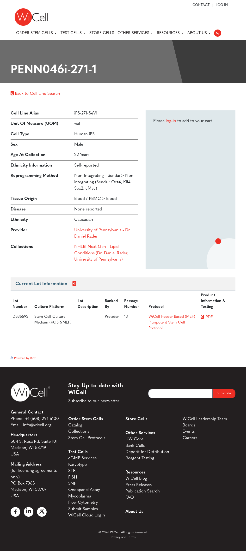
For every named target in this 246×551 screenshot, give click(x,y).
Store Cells (101, 33)
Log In (222, 5)
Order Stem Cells (36, 33)
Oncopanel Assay (84, 490)
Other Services (135, 33)
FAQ (129, 498)
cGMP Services (82, 458)
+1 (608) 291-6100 (42, 419)
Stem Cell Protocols (86, 438)
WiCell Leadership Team (205, 419)
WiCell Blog (136, 479)
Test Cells (73, 33)
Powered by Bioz (23, 358)
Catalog (75, 425)
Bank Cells (135, 446)
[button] (217, 33)
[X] (42, 512)
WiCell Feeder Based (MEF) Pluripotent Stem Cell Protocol (171, 322)
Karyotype (77, 465)
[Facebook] (15, 512)
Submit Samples (83, 509)
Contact (201, 5)
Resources (170, 33)
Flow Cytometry (83, 503)
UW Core (134, 439)
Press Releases (138, 485)
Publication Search (142, 491)
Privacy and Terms (123, 537)
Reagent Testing (139, 458)
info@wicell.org (37, 425)
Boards (189, 425)
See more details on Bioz (219, 357)
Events (189, 432)
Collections (78, 432)
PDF (209, 317)
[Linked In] (28, 512)
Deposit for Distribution (147, 452)
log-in (171, 121)
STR (72, 471)
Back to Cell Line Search (35, 94)
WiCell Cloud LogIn (86, 515)
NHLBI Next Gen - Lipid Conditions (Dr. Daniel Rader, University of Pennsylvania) (101, 253)
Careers (190, 438)
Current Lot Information (41, 284)
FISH (72, 477)
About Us (199, 33)
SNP (72, 484)
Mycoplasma (79, 496)
